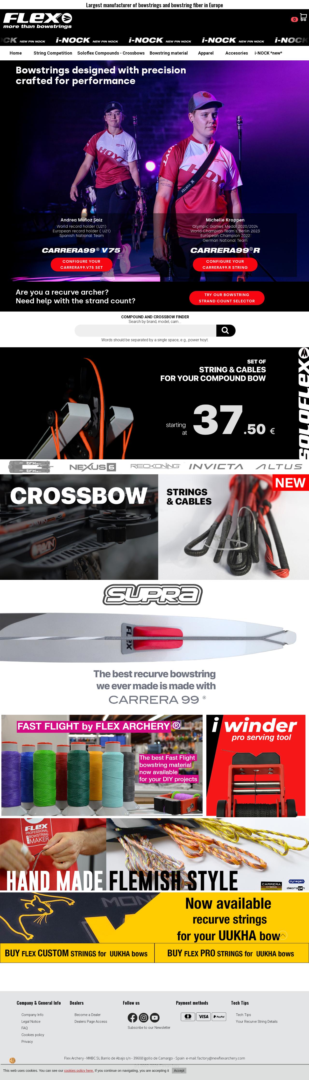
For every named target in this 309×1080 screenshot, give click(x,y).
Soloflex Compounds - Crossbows (111, 53)
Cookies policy (32, 1035)
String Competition (53, 53)
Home (16, 53)
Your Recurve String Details (257, 1022)
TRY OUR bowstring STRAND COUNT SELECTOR (227, 297)
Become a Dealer (88, 1015)
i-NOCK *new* (268, 53)
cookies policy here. (79, 1071)
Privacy (27, 1042)
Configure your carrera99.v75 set (81, 264)
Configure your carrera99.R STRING (225, 264)
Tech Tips (243, 1015)
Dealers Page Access (91, 1022)
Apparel (206, 53)
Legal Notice (30, 1022)
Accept (179, 1071)
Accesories (236, 53)
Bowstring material (169, 53)
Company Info (32, 1015)
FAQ (24, 1028)
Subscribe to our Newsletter (149, 1028)
